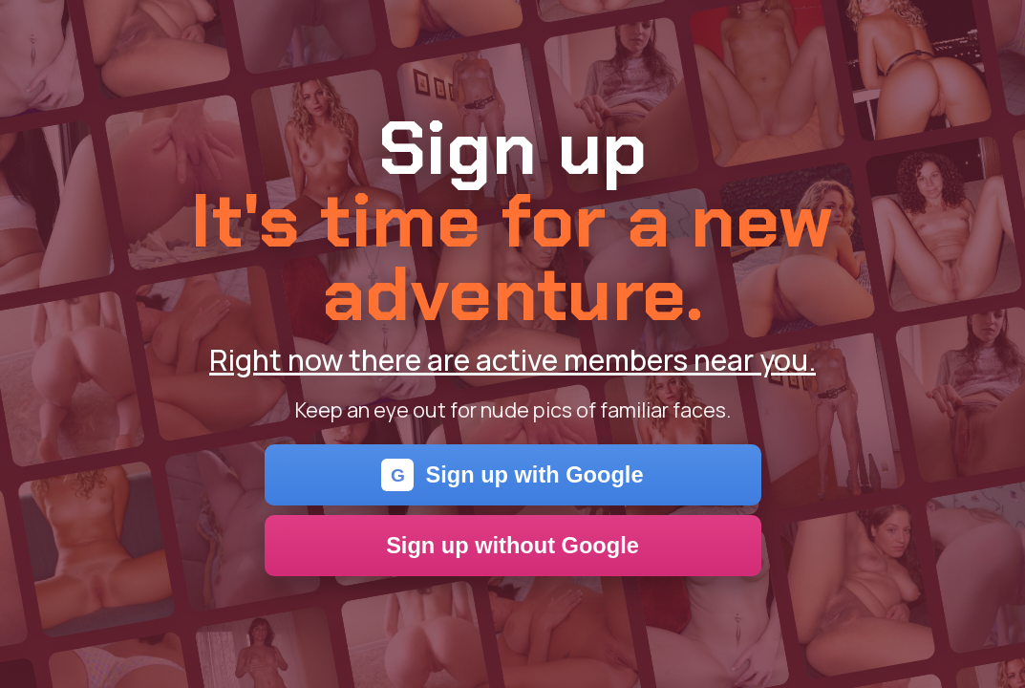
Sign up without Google (512, 545)
